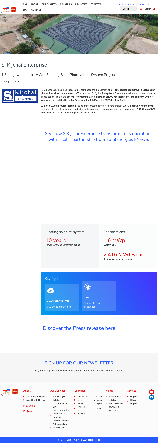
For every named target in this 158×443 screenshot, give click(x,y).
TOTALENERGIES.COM (135, 4)
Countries (66, 4)
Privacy (76, 440)
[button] (150, 9)
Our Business (49, 4)
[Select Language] (128, 8)
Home (24, 4)
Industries (81, 4)
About (34, 4)
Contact (36, 10)
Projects (96, 4)
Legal (69, 440)
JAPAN (121, 4)
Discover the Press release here (79, 328)
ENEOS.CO (150, 4)
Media (24, 10)
